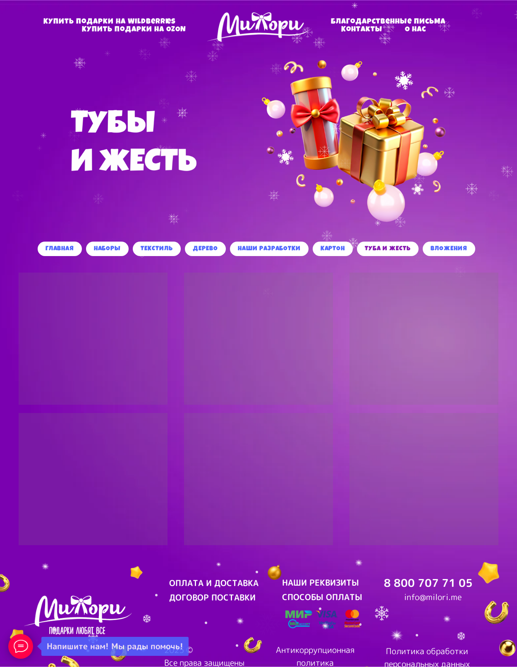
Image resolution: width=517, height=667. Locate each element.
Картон (333, 249)
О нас (415, 29)
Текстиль (157, 249)
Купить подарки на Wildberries (109, 22)
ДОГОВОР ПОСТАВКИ (212, 597)
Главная (59, 249)
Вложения (449, 249)
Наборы (107, 249)
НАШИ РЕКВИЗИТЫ (320, 582)
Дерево (205, 249)
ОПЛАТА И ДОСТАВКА (213, 583)
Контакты (362, 29)
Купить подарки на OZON (134, 29)
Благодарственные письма (388, 22)
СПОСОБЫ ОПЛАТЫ (322, 597)
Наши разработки (269, 249)
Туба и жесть (388, 249)
